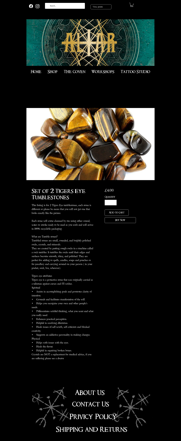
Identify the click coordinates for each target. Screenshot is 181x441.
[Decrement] (107, 202)
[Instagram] (37, 6)
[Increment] (114, 202)
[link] (131, 5)
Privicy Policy (93, 416)
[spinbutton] (110, 202)
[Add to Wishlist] (133, 213)
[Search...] (64, 6)
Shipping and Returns (91, 429)
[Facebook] (31, 6)
